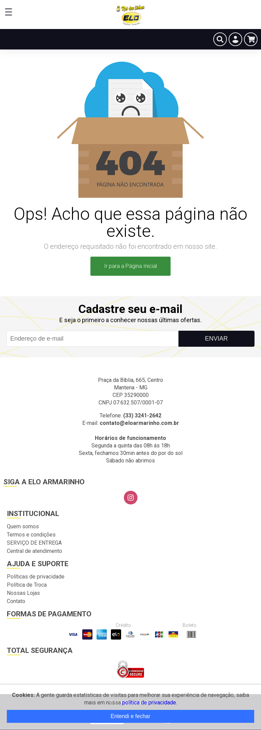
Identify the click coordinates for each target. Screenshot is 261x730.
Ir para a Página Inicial (130, 266)
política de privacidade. (149, 702)
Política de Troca (27, 585)
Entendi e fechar (130, 716)
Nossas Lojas (23, 593)
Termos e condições (31, 534)
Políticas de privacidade (35, 576)
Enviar (216, 338)
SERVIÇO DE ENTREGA (34, 543)
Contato (16, 601)
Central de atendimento (34, 551)
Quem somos (23, 526)
